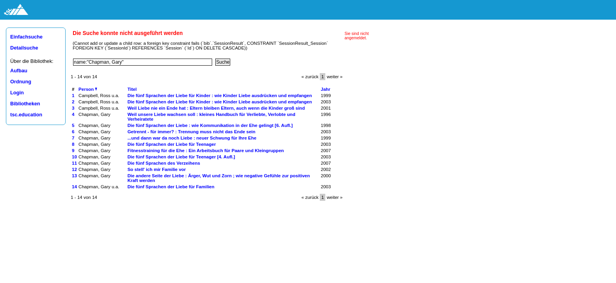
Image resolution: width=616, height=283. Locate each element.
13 (74, 175)
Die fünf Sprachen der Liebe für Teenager (171, 144)
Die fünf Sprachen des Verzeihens (163, 163)
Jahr (325, 89)
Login (17, 93)
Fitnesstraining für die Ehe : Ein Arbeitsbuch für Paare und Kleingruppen (205, 150)
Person (88, 89)
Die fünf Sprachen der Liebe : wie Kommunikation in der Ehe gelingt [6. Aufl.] (210, 125)
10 (74, 156)
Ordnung (20, 82)
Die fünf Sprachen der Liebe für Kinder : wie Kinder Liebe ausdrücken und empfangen (219, 95)
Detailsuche (24, 48)
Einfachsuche (26, 37)
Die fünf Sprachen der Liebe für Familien (170, 186)
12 (74, 169)
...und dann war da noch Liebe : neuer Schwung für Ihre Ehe (191, 138)
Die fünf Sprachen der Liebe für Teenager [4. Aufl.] (181, 156)
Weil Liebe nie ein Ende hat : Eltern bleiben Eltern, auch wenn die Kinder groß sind (216, 108)
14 (74, 186)
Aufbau (19, 71)
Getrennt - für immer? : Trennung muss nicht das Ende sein (191, 131)
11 (74, 163)
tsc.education (26, 115)
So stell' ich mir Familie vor (156, 169)
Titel (131, 89)
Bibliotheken (25, 104)
